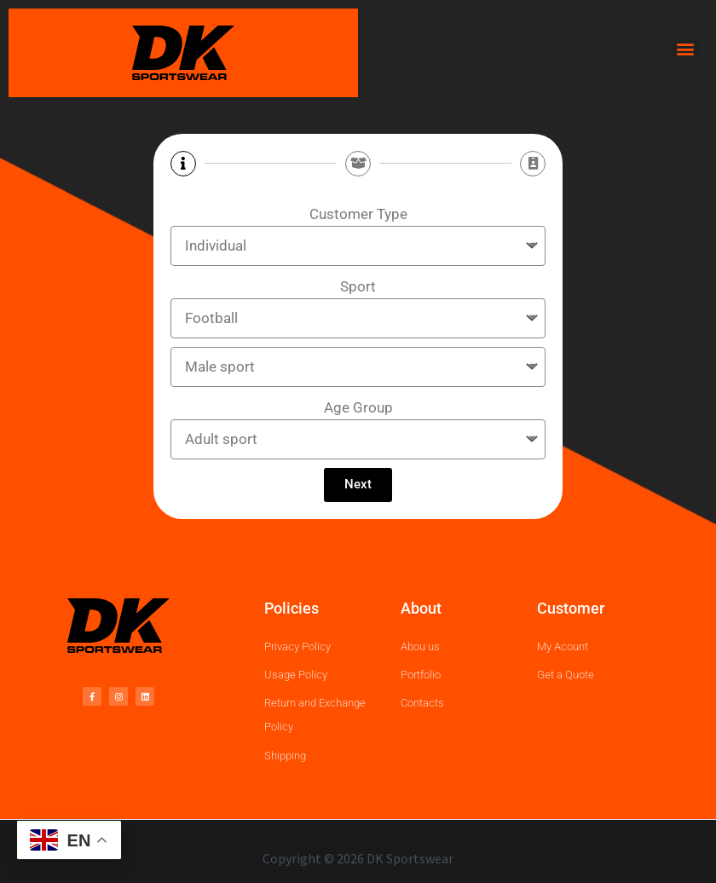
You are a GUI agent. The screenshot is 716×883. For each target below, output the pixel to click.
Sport (358, 286)
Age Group (358, 407)
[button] (685, 48)
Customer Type (358, 213)
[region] (358, 822)
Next (358, 484)
